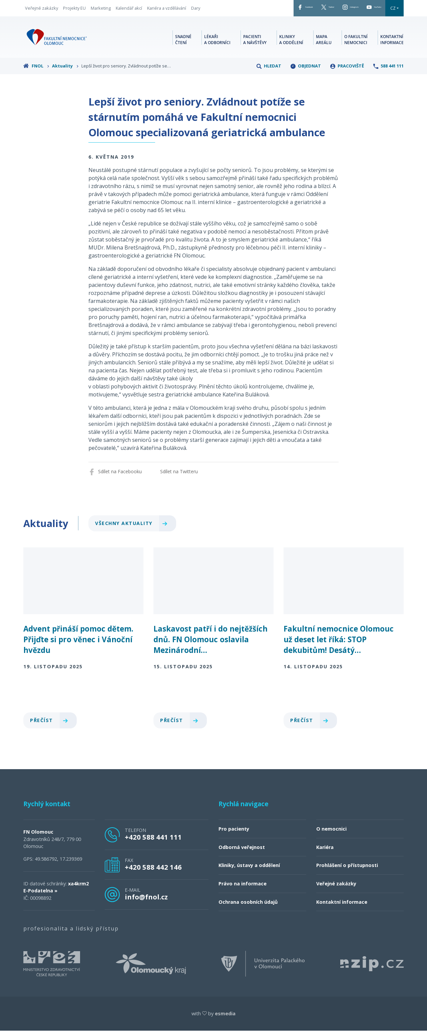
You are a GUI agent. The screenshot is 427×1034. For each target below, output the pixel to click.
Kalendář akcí (129, 10)
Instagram (329, 10)
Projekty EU (74, 10)
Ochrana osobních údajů (248, 905)
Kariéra (325, 850)
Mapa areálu (324, 42)
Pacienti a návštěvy (255, 42)
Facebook (257, 10)
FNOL (36, 69)
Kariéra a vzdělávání (166, 10)
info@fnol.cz (146, 900)
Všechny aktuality (133, 526)
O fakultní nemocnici (356, 42)
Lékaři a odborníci (217, 42)
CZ (393, 10)
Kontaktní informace (392, 42)
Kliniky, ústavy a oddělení (249, 868)
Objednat (306, 69)
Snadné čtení (183, 42)
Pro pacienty (234, 832)
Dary (195, 10)
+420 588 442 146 (153, 870)
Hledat (269, 69)
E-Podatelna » (40, 894)
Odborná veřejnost (242, 850)
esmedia (225, 1017)
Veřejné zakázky (41, 10)
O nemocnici (331, 832)
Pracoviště (347, 69)
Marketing (101, 10)
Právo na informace (243, 887)
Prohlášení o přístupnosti (347, 868)
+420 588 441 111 (153, 840)
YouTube (367, 10)
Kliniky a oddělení (291, 42)
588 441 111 (388, 69)
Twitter (292, 10)
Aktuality (65, 69)
